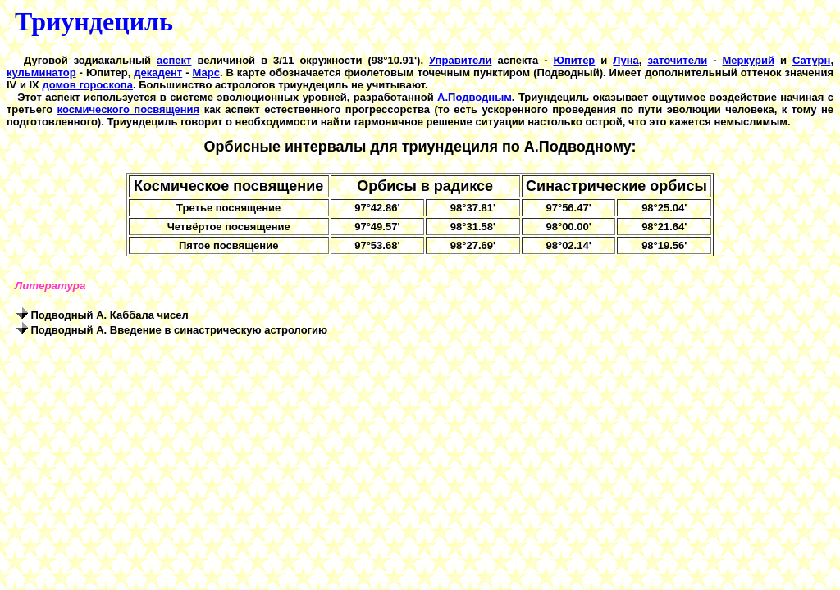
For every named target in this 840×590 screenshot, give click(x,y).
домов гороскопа (87, 85)
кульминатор (41, 72)
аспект (174, 60)
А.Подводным (474, 97)
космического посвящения (128, 109)
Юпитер (575, 60)
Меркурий (749, 60)
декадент (158, 72)
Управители (460, 60)
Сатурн (811, 60)
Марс (206, 72)
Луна (625, 60)
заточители (677, 60)
